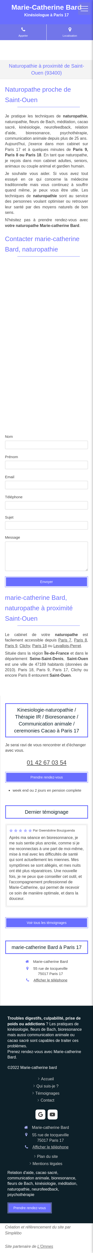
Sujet (9, 517)
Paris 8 (80, 640)
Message (12, 537)
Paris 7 (64, 640)
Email (9, 477)
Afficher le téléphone (50, 980)
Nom (9, 436)
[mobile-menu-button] (84, 8)
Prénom (11, 457)
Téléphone (14, 497)
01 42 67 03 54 (46, 762)
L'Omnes (45, 1246)
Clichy (25, 646)
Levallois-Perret (67, 646)
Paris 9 (11, 646)
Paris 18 (39, 646)
